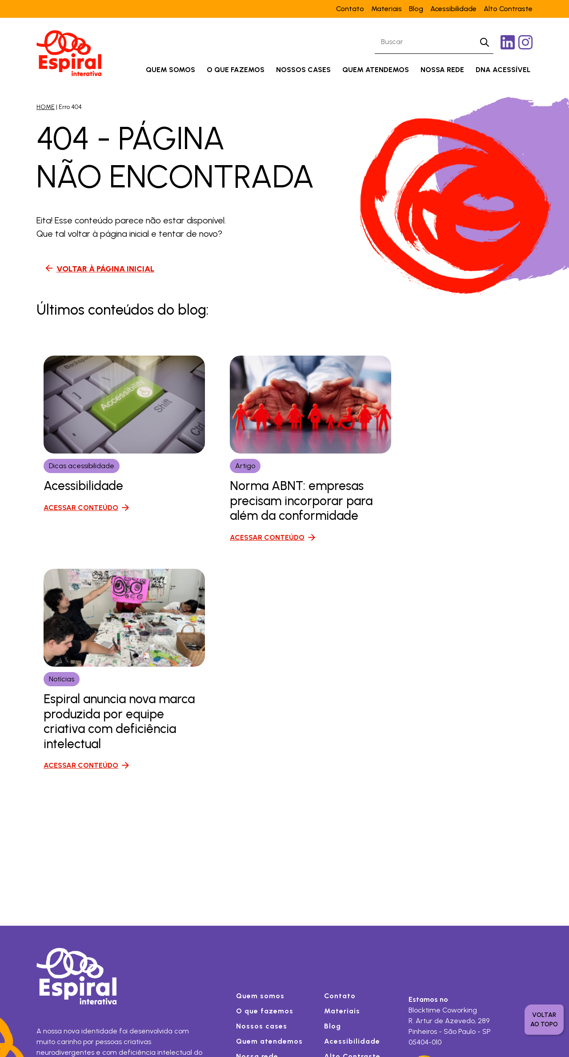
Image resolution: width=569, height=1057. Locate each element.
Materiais (386, 8)
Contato (350, 8)
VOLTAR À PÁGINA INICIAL (105, 269)
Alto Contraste (508, 8)
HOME (45, 107)
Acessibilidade (453, 8)
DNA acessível (503, 69)
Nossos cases (303, 69)
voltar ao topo (544, 1019)
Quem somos (170, 69)
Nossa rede (442, 69)
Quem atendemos (375, 69)
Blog (416, 8)
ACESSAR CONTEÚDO (81, 507)
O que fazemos (235, 69)
